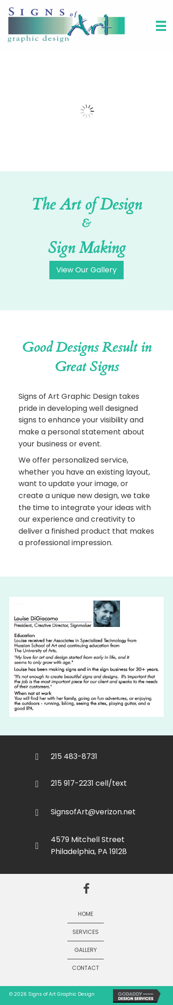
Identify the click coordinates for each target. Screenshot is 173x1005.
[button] (86, 270)
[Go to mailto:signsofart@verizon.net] (98, 812)
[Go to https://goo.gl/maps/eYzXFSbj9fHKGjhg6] (98, 845)
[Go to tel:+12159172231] (98, 783)
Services (85, 932)
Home (85, 914)
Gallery (85, 950)
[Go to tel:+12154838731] (98, 756)
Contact (85, 968)
